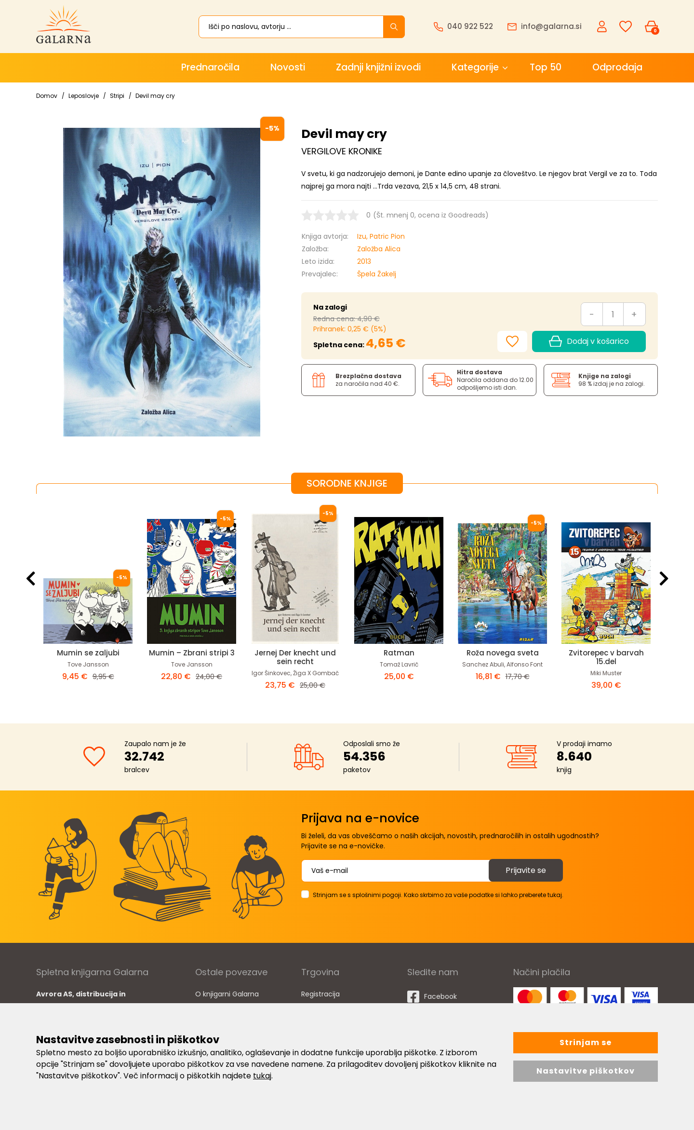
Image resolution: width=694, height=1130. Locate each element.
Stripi (117, 96)
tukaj (262, 1075)
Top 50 (545, 67)
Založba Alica (378, 249)
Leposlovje (83, 96)
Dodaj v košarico (589, 341)
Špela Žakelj (376, 274)
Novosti (287, 67)
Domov (46, 96)
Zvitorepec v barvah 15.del (606, 657)
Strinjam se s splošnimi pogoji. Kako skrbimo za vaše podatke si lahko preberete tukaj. (438, 895)
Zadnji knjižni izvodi (378, 67)
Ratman (399, 653)
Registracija (320, 994)
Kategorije (475, 67)
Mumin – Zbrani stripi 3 (192, 653)
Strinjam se (586, 1042)
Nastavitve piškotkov (585, 1070)
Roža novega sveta (503, 653)
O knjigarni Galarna (227, 994)
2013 (364, 261)
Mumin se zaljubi (88, 653)
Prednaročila (210, 67)
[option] (88, 601)
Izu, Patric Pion (381, 236)
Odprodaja (617, 67)
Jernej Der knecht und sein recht (295, 657)
